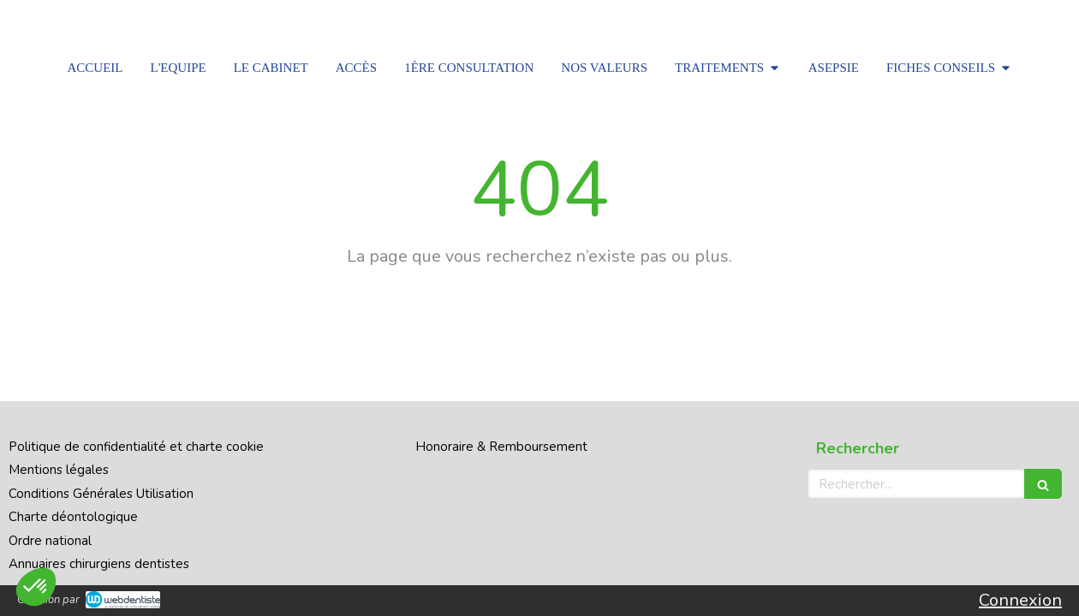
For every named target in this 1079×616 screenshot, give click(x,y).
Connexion (1020, 600)
